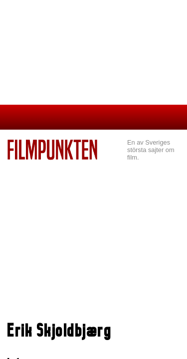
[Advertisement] (93, 242)
